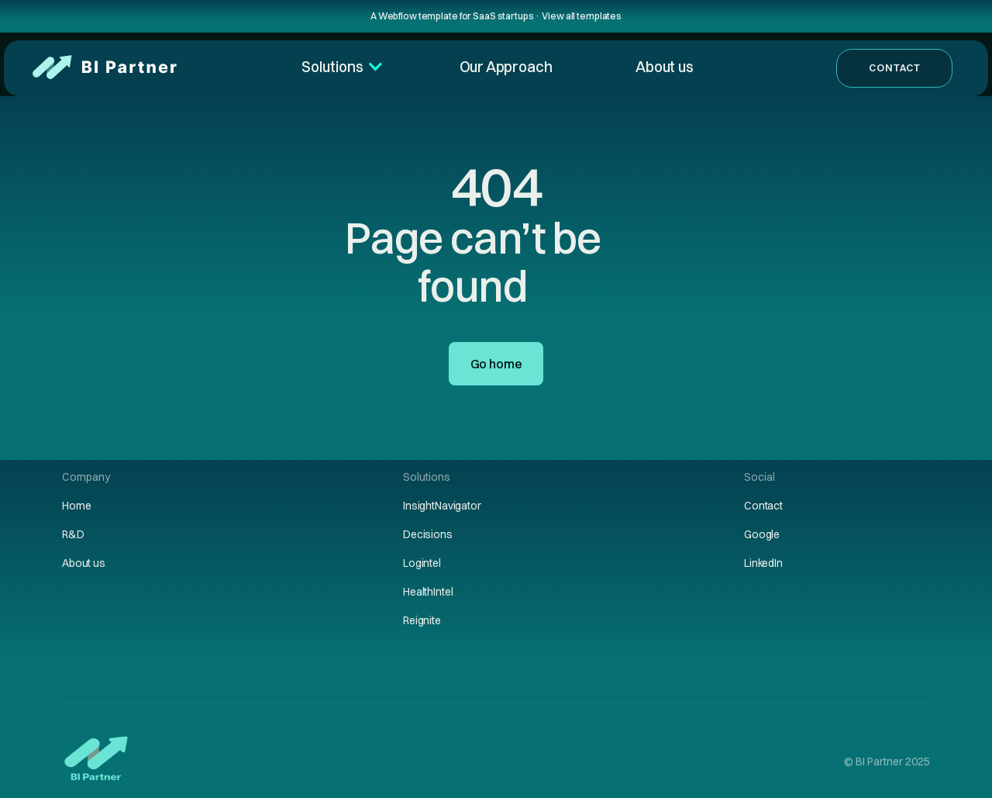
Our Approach (506, 66)
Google (762, 534)
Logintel (422, 563)
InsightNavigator (442, 506)
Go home (496, 363)
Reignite (422, 620)
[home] (100, 68)
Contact (895, 67)
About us (664, 66)
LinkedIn (763, 563)
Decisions (428, 534)
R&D (73, 534)
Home (76, 506)
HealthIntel (428, 592)
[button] (337, 67)
